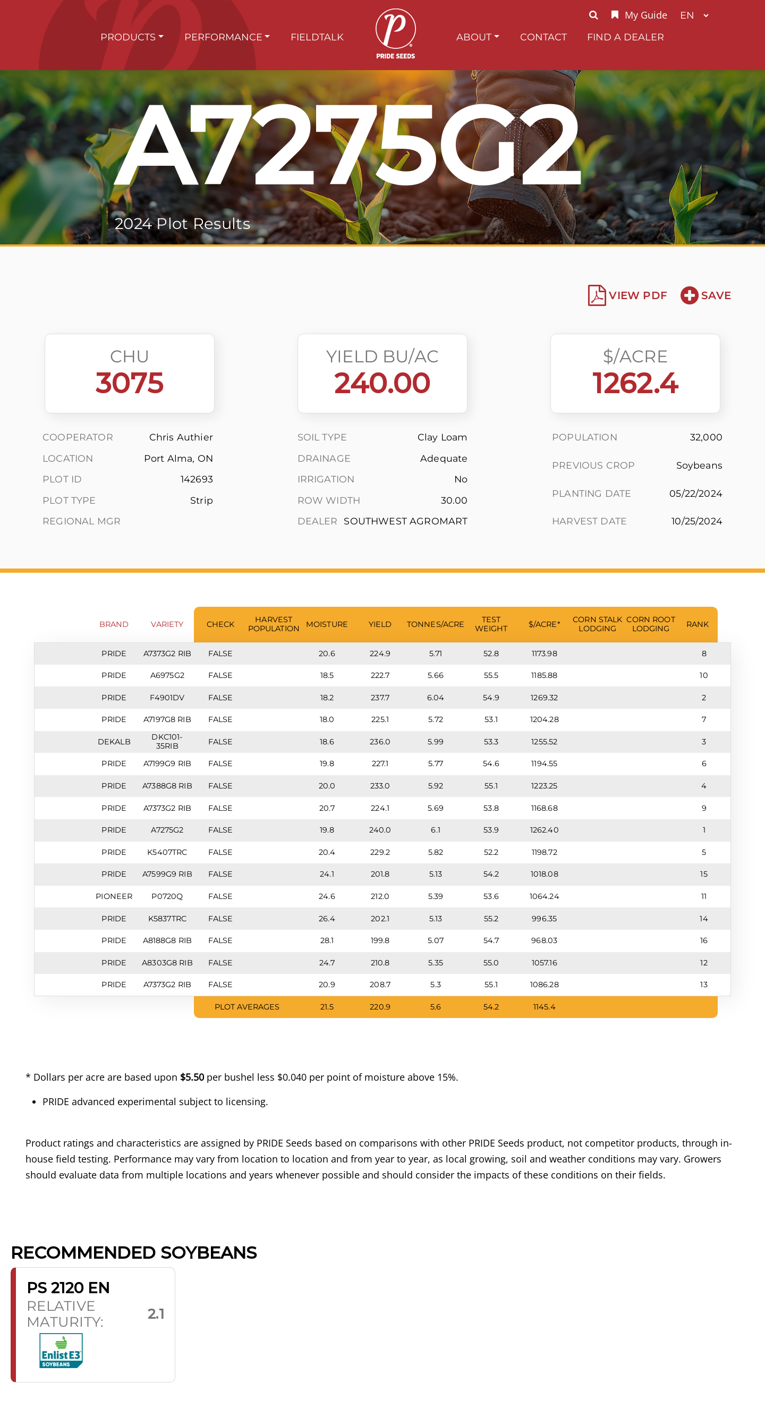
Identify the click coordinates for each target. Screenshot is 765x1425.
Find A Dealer (625, 37)
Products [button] (128, 37)
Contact (543, 37)
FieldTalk (317, 37)
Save (706, 295)
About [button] (473, 37)
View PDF (627, 295)
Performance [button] (223, 37)
